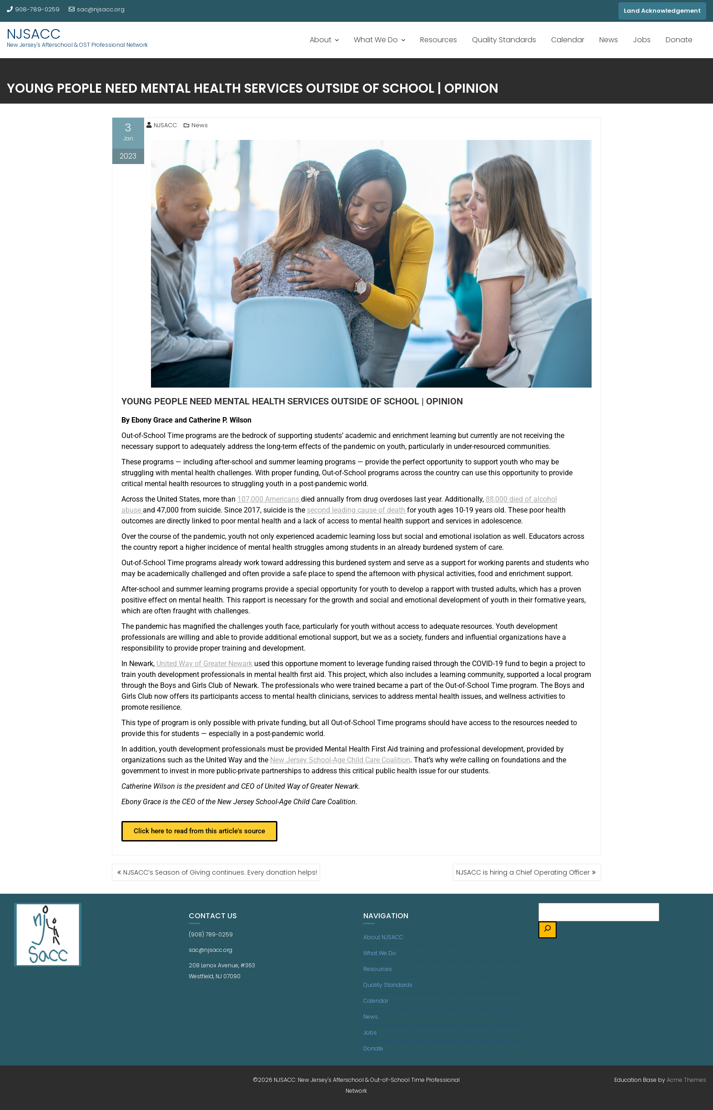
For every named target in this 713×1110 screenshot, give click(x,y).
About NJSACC (383, 937)
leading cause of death (357, 510)
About (320, 40)
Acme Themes (686, 1080)
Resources (438, 40)
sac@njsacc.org (97, 9)
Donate (679, 40)
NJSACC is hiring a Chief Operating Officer (523, 872)
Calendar (567, 40)
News (608, 40)
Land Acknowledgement (662, 10)
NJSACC (34, 34)
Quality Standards (504, 40)
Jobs (642, 40)
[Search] (547, 929)
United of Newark (204, 663)
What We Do (376, 40)
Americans (269, 499)
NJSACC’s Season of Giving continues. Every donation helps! (220, 872)
